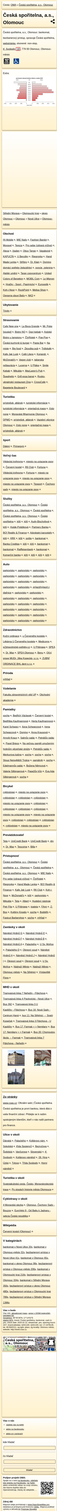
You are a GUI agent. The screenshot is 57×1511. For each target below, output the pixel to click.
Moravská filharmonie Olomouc (28, 414)
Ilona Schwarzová (31, 727)
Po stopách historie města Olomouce (31, 1189)
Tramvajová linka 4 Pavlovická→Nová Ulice (26, 999)
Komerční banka (12, 555)
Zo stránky (10, 1096)
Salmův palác (27, 738)
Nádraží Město (21, 966)
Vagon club (25, 360)
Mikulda (17, 371)
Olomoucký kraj (30, 213)
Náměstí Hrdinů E (35, 933)
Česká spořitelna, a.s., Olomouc (36, 5)
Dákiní (6, 446)
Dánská (7, 1140)
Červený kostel (14, 467)
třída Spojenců (24, 1146)
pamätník (38, 760)
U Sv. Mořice (47, 944)
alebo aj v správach (14, 1434)
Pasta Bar (38, 343)
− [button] (7, 141)
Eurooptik (43, 284)
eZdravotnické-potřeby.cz (16, 647)
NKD (30, 295)
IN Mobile (8, 240)
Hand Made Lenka (27, 884)
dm (52, 841)
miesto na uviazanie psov (39, 461)
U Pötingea (39, 647)
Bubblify (44, 912)
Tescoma (22, 846)
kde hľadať (9, 1442)
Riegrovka (37, 256)
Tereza (18, 245)
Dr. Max (10, 652)
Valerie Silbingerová (13, 771)
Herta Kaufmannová (42, 721)
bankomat (40, 538)
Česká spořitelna (42, 510)
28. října (43, 1157)
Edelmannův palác (13, 765)
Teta (5, 841)
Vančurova (21, 1152)
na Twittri (31, 1483)
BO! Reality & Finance (15, 532)
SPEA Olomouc (25, 652)
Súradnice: (7, 1318)
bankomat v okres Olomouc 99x (20, 1263)
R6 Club (29, 467)
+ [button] (7, 136)
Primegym (18, 446)
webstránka (9, 43)
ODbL (36, 1507)
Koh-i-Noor (9, 290)
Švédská (7, 1152)
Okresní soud (30, 950)
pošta (29, 538)
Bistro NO (20, 332)
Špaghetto (8, 376)
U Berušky (22, 256)
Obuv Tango (29, 251)
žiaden (16, 251)
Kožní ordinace (11, 636)
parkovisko (9, 570)
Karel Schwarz (11, 727)
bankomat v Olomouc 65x (34, 1258)
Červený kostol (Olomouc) (17, 1231)
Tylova (15, 1163)
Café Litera (27, 354)
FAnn (44, 906)
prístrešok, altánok (13, 403)
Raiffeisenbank (25, 549)
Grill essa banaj (25, 376)
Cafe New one (10, 326)
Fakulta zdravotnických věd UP (19, 694)
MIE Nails (22, 240)
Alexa (6, 251)
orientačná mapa (37, 408)
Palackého (31, 944)
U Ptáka (34, 365)
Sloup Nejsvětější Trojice (16, 760)
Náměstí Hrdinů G (12, 933)
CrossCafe (40, 382)
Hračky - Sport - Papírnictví (20, 284)
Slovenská (36, 1152)
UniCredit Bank (19, 841)
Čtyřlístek (30, 337)
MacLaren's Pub (33, 371)
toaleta (34, 906)
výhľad (6, 679)
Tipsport (38, 484)
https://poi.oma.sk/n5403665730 (16, 205)
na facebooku (23, 1480)
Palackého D (13, 950)
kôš (19, 521)
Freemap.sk (39, 202)
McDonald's (9, 360)
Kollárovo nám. (37, 1140)
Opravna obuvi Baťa (14, 295)
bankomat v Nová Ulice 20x (18, 1247)
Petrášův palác (46, 738)
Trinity (6, 311)
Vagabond (44, 251)
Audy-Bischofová (40, 521)
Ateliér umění (10, 273)
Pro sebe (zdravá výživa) (39, 245)
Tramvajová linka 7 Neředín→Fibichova (24, 993)
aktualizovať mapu (19, 1313)
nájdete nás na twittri (15, 1425)
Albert (26, 901)
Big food (16, 348)
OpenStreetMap (24, 202)
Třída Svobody (30, 1163)
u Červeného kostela (34, 636)
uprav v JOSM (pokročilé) (39, 1313)
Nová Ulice (33, 219)
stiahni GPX (8, 1320)
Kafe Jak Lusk (10, 354)
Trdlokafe (47, 348)
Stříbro (23, 262)
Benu (40, 652)
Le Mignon (48, 278)
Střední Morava (11, 213)
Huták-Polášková (19, 527)
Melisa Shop (39, 290)
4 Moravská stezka (13, 1205)
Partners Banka (40, 527)
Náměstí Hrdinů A (12, 944)
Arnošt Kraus (10, 738)
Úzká (5, 1163)
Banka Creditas (11, 544)
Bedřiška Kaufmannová (15, 721)
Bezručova (41, 1146)
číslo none (21, 425)
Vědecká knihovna (13, 461)
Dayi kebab (35, 332)
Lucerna (22, 365)
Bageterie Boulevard (14, 387)
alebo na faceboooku (15, 1429)
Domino (24, 732)
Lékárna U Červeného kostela (19, 641)
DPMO (6, 419)
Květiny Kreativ (19, 912)
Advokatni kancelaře (41, 532)
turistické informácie (36, 403)
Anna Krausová (39, 732)
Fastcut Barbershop (13, 918)
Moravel (7, 245)
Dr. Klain (34, 262)
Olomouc (20, 219)
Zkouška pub (31, 348)
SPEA (52, 647)
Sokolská (8, 1146)
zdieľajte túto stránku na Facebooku (20, 1481)
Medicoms (43, 641)
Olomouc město (11, 972)
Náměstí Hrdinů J (25, 955)
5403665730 (8, 1315)
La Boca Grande (30, 326)
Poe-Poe (43, 337)
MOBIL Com (33, 278)
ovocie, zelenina (44, 267)
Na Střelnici (29, 972)
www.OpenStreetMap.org (38, 1504)
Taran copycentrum (31, 273)
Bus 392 (7, 1004)
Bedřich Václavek (22, 715)
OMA (13, 5)
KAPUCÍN (8, 256)
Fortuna (41, 467)
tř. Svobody (11, 49)
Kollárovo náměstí (25, 1157)
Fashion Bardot (38, 240)
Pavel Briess (12, 743)
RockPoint (23, 290)
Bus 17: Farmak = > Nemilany (31, 1026)
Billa (32, 846)
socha (6, 715)
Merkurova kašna (12, 754)
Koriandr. (41, 354)
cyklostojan (9, 792)
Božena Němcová (35, 765)
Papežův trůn (35, 771)
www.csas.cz (10, 1103)
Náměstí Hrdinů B (34, 939)
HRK (12, 538)
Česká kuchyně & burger (16, 343)
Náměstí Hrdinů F (12, 939)
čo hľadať (8, 1456)
